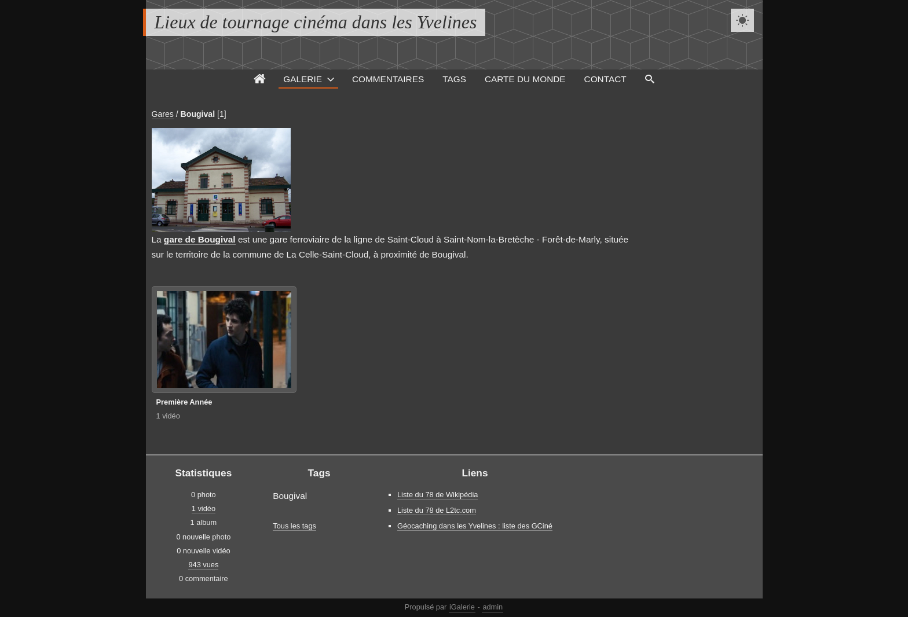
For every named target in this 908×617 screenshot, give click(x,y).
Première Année (184, 402)
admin (492, 607)
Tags (454, 79)
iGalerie (462, 607)
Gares (163, 114)
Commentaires (388, 79)
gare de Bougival (200, 239)
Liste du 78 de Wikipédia (437, 494)
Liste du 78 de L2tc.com (436, 510)
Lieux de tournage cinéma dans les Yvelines (316, 22)
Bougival (198, 114)
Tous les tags (294, 525)
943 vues (203, 564)
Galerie (302, 79)
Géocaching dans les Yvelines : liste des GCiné (474, 525)
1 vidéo (168, 416)
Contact (605, 79)
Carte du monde (525, 79)
